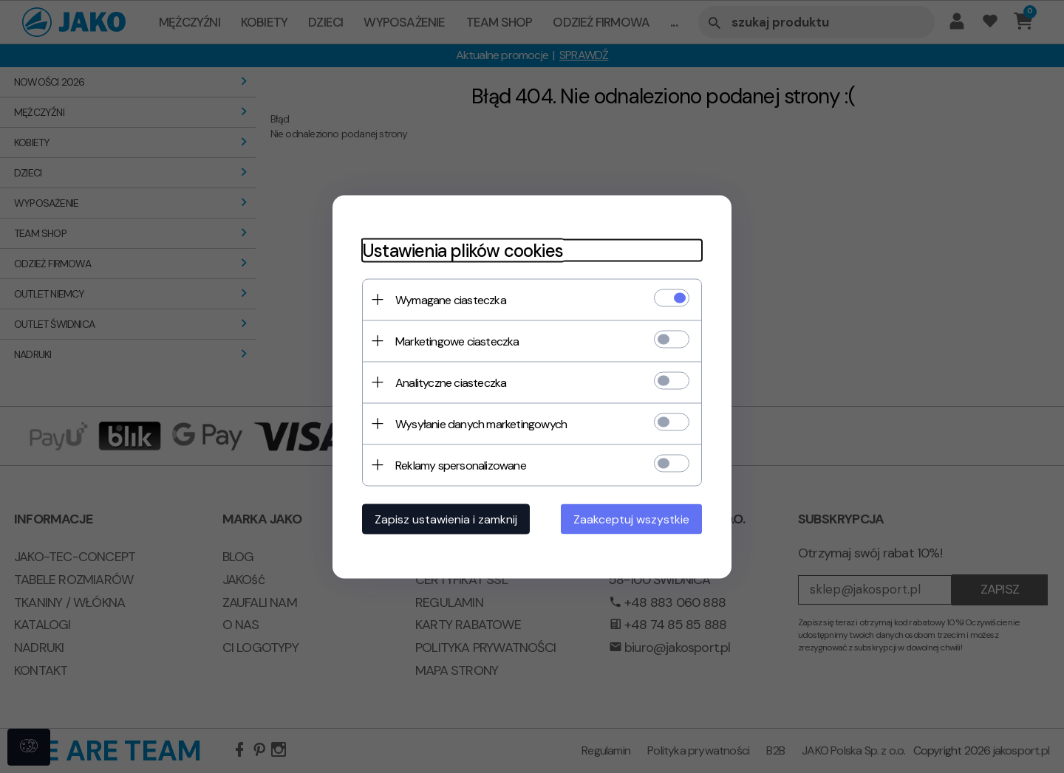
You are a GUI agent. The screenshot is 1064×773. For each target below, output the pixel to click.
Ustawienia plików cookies (462, 250)
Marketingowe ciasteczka (457, 340)
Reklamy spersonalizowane (460, 465)
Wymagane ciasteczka (450, 299)
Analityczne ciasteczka (450, 382)
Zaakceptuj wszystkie (631, 518)
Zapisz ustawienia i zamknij (446, 518)
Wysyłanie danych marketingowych (481, 423)
